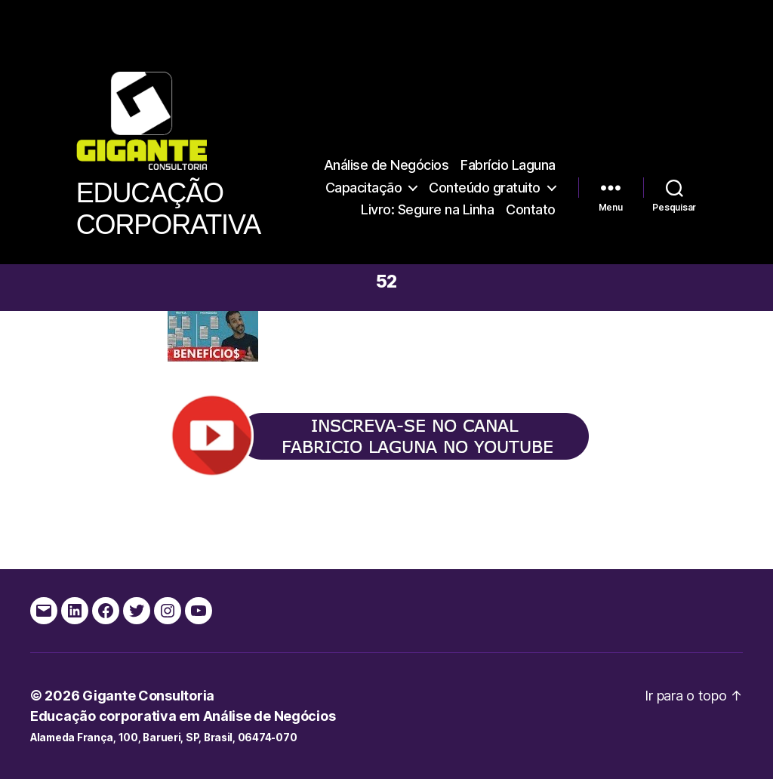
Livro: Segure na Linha (427, 209)
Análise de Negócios (386, 165)
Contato (531, 209)
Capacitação (363, 188)
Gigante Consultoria (148, 696)
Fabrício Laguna (508, 165)
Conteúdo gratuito (484, 188)
